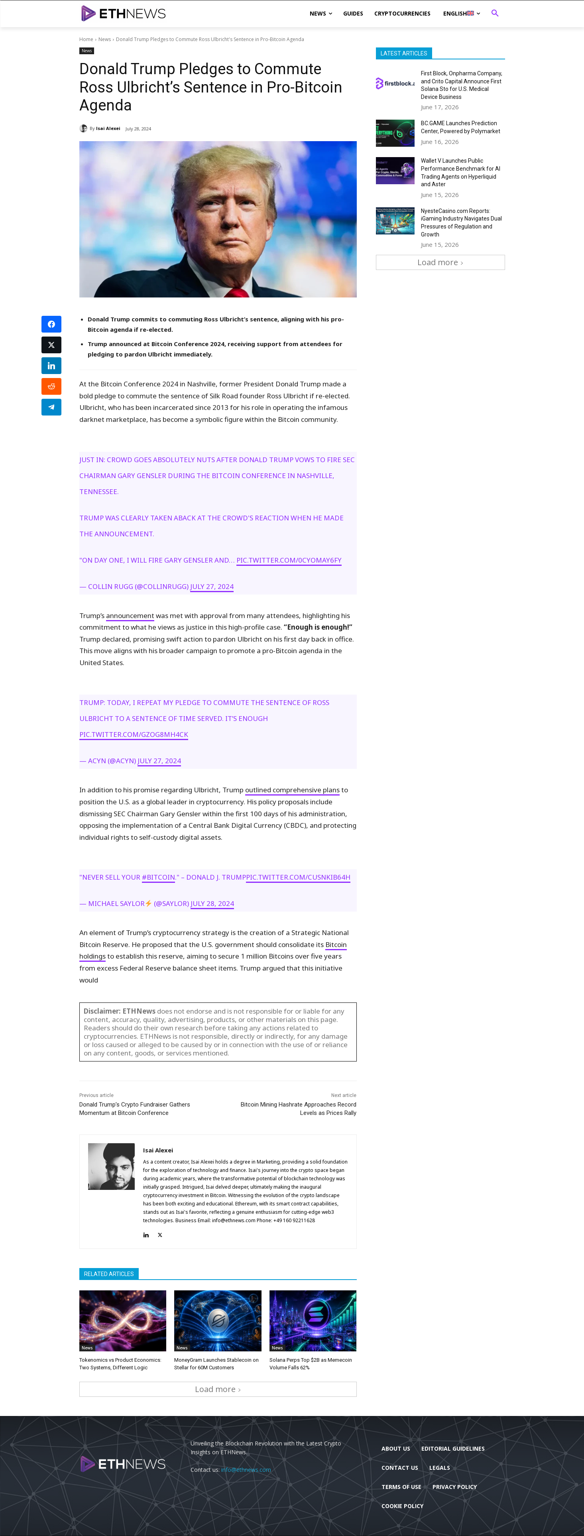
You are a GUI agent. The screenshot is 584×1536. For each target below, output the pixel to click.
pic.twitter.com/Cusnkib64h (298, 877)
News (104, 39)
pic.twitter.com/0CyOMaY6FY (289, 560)
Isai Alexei (108, 128)
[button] (495, 13)
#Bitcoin (158, 877)
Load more (218, 1389)
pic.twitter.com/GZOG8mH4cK (133, 734)
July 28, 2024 (212, 903)
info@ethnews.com (246, 1469)
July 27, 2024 (212, 586)
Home (86, 39)
